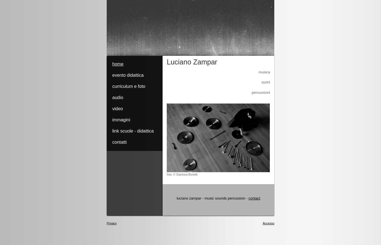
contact (254, 198)
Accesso (268, 223)
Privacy (112, 223)
